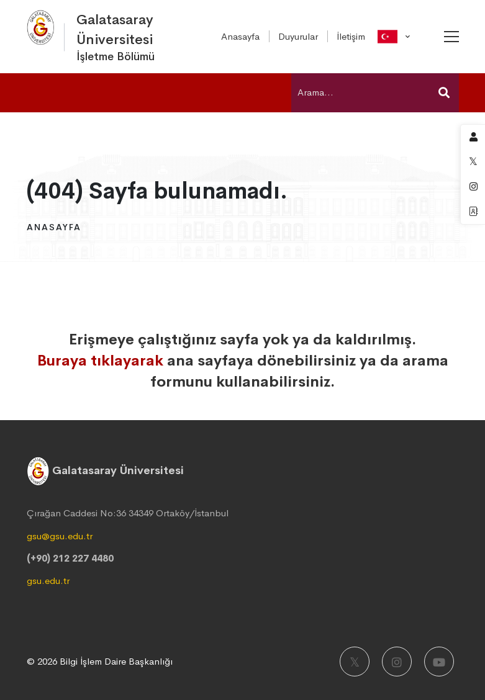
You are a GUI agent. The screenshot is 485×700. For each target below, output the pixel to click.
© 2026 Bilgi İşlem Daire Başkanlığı (100, 661)
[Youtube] (439, 661)
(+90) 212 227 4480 (70, 558)
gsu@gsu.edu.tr (60, 536)
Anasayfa (54, 227)
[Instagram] (397, 661)
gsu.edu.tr (48, 580)
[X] (354, 661)
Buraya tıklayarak (100, 360)
